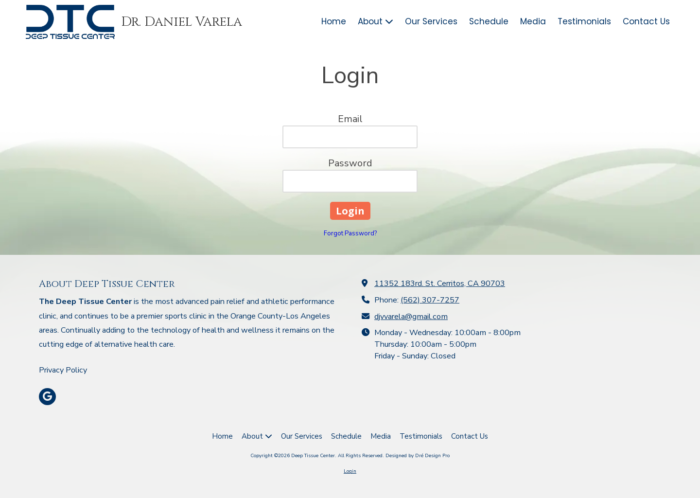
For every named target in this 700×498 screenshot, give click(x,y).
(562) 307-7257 (430, 300)
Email (350, 118)
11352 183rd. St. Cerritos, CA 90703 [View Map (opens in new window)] (439, 283)
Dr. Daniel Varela (181, 22)
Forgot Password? (350, 233)
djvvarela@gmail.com (411, 316)
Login (350, 471)
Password (350, 163)
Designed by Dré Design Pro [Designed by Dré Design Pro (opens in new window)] (417, 455)
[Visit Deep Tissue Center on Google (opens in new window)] (47, 396)
